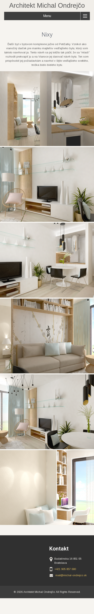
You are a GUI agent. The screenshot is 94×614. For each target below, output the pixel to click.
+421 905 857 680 (65, 569)
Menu (47, 16)
